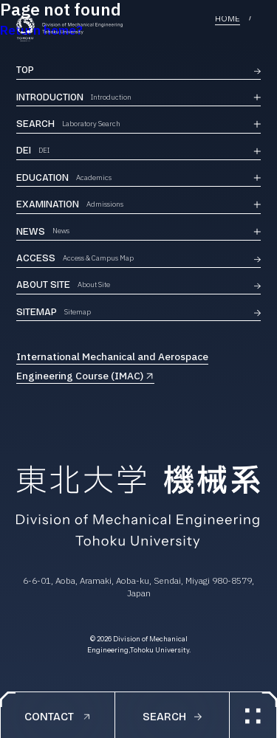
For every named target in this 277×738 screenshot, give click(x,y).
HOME (227, 19)
